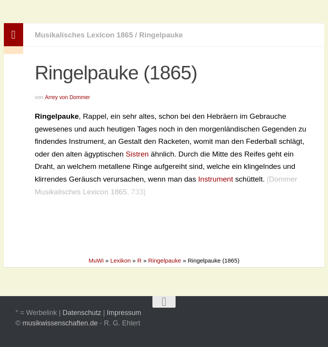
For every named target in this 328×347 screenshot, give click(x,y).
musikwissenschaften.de (60, 323)
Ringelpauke (162, 35)
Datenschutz (82, 313)
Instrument (215, 179)
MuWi (95, 260)
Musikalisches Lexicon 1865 (84, 35)
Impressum (124, 313)
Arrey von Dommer (67, 97)
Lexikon (120, 260)
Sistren (137, 154)
